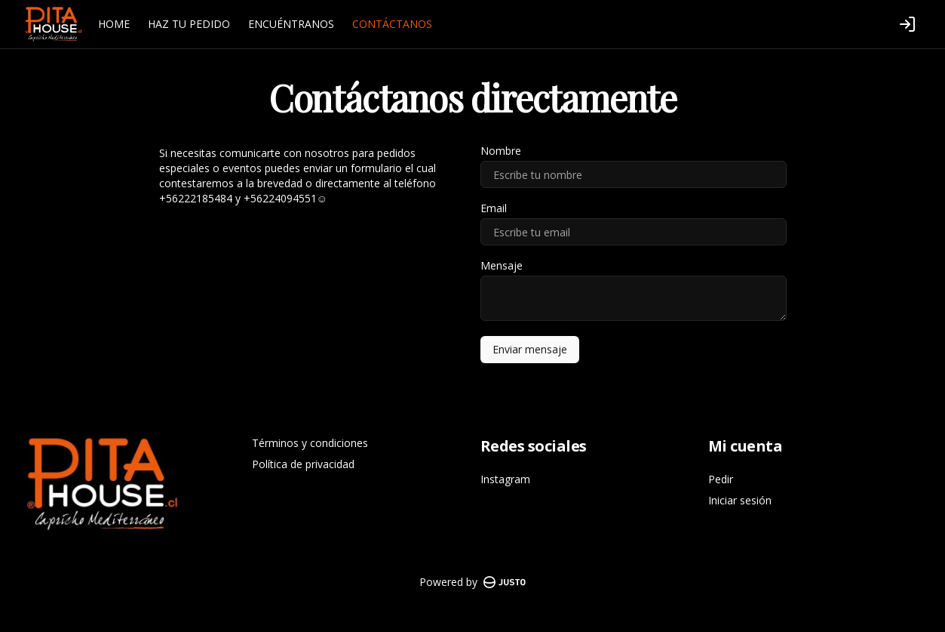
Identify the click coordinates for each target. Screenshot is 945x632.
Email (493, 208)
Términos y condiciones (310, 443)
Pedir (720, 479)
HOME (114, 24)
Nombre (500, 151)
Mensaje (501, 266)
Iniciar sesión (740, 500)
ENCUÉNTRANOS (291, 24)
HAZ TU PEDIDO (189, 24)
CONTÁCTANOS (392, 24)
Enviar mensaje (529, 349)
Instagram (505, 479)
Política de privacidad (303, 464)
